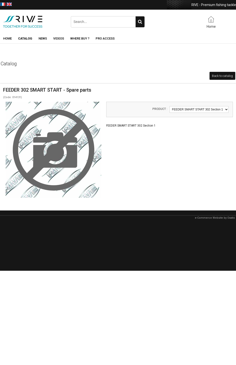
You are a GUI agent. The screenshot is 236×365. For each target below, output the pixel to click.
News (43, 38)
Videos (58, 38)
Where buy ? (79, 38)
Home (7, 38)
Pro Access (105, 38)
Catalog (25, 38)
